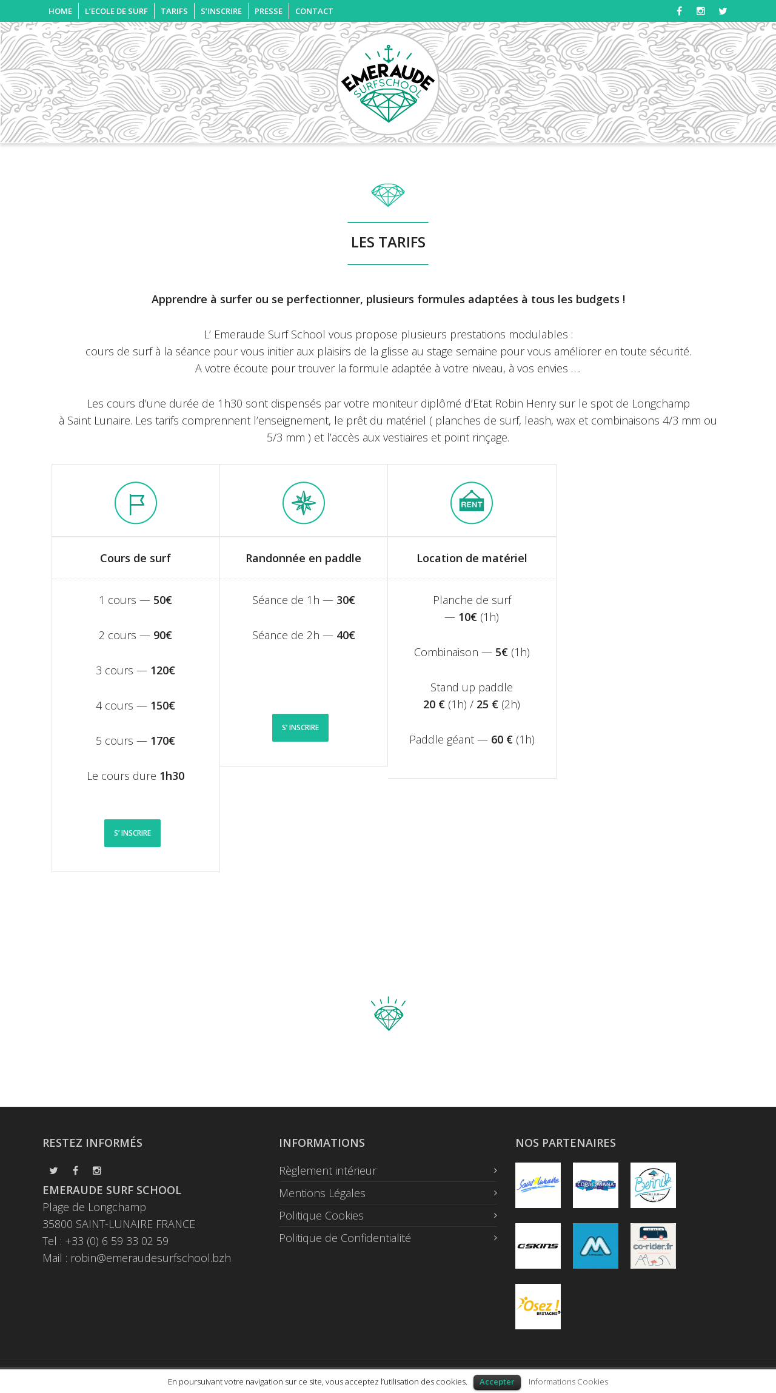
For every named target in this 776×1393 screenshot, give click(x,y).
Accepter (497, 1381)
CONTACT (314, 10)
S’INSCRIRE (221, 10)
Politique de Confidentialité (345, 1237)
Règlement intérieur (327, 1170)
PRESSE (269, 10)
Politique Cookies (321, 1215)
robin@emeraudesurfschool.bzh (150, 1257)
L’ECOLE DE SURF (116, 10)
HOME (60, 10)
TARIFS (174, 10)
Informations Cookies (568, 1381)
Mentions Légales (322, 1193)
